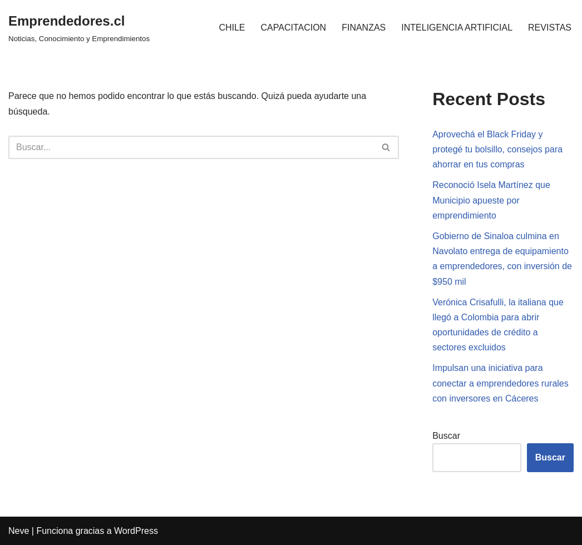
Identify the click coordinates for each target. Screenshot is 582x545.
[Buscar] (191, 147)
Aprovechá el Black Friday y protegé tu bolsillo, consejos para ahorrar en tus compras (497, 149)
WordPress (136, 531)
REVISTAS (549, 27)
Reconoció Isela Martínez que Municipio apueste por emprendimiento (491, 200)
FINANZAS (364, 27)
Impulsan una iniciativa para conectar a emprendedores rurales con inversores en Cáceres (500, 383)
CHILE (232, 27)
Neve (18, 531)
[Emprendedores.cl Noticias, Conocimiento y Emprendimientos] (79, 27)
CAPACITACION (294, 27)
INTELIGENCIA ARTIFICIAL (456, 27)
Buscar (446, 435)
